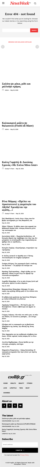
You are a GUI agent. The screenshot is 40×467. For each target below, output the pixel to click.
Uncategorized (6, 421)
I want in (20, 450)
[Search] (34, 30)
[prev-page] (3, 47)
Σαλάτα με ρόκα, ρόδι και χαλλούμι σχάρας (16, 85)
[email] (20, 444)
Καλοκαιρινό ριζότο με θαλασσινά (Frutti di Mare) (18, 124)
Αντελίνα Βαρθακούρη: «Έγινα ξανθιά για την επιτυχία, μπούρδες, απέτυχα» (18, 343)
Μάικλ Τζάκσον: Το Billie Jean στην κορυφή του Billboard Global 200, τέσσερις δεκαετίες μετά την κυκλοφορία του (19, 228)
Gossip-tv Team (9, 168)
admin (7, 90)
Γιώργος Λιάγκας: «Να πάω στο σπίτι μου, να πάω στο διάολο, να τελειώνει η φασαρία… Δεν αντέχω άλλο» (20, 316)
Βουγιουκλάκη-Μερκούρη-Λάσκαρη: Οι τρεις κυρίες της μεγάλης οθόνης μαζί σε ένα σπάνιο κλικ (20, 290)
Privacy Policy (24, 455)
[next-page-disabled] (37, 47)
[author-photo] (3, 90)
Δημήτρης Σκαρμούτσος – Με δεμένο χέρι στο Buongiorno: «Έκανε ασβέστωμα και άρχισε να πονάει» (18, 307)
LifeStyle (5, 433)
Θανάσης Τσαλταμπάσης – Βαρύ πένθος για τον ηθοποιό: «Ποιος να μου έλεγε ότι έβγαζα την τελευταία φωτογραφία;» (19, 273)
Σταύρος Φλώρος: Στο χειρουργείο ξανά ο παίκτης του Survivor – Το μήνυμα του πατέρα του (19, 264)
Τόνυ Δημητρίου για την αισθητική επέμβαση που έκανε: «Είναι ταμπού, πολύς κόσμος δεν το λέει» (19, 335)
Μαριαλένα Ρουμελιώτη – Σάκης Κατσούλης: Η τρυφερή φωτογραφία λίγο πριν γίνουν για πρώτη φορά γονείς (19, 352)
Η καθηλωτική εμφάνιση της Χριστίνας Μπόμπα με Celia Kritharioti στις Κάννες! (19, 298)
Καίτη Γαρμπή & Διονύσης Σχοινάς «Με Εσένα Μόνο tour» (20, 163)
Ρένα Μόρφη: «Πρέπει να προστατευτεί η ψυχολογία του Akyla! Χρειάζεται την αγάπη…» (19, 205)
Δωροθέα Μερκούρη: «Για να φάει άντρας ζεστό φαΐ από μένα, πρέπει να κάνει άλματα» (20, 282)
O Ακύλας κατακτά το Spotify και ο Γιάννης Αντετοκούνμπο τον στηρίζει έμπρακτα (17, 257)
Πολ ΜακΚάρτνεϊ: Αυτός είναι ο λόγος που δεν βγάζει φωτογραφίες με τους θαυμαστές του (18, 219)
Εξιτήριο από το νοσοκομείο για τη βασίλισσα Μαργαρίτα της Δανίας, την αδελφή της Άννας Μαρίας (18, 326)
